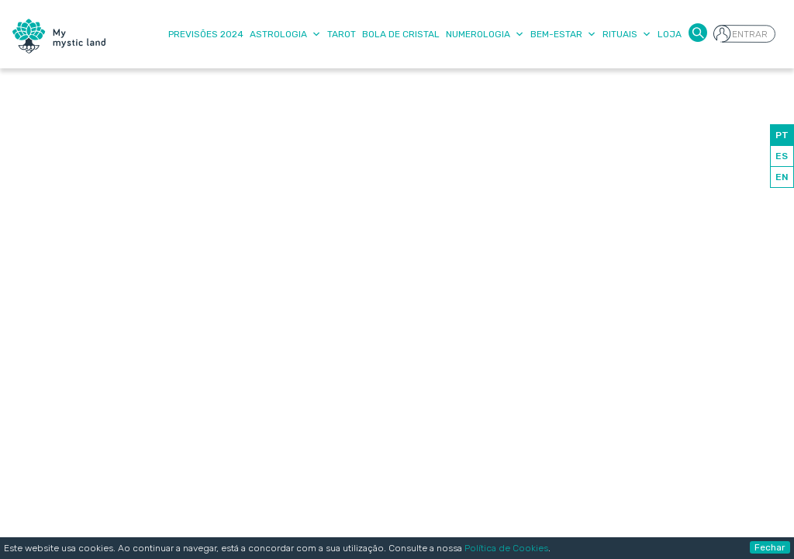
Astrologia (285, 34)
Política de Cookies (506, 548)
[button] (698, 31)
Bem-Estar (563, 34)
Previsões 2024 (205, 34)
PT (782, 135)
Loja (670, 34)
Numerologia (485, 34)
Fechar (769, 547)
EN (782, 177)
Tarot (341, 34)
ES (781, 156)
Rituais (626, 34)
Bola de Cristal (401, 34)
